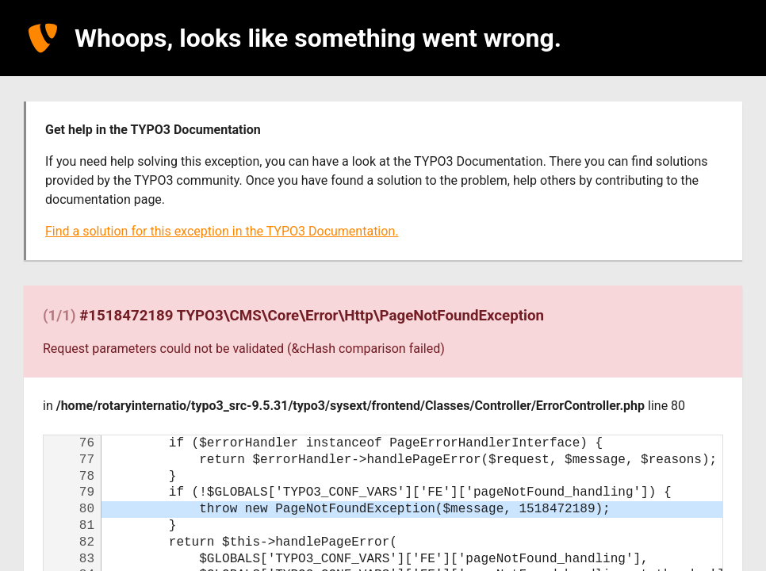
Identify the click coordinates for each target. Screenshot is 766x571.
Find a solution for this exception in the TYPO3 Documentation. (221, 231)
